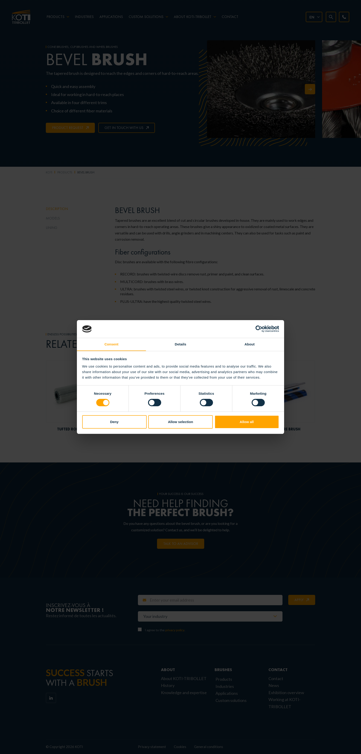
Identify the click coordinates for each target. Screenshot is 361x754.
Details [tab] (180, 344)
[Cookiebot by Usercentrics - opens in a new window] (259, 328)
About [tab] (250, 344)
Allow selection (180, 422)
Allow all (247, 422)
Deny (114, 422)
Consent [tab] (112, 344)
